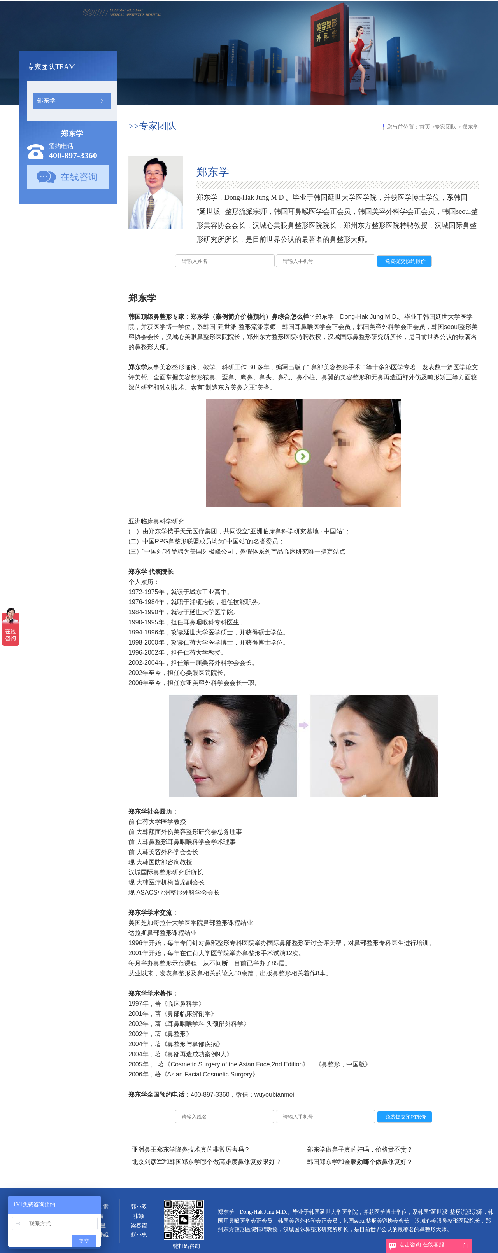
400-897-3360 (73, 155)
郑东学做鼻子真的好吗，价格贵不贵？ (360, 1149)
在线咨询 (79, 177)
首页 (424, 127)
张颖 (138, 1216)
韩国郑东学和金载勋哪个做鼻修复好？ (360, 1162)
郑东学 (46, 100)
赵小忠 (139, 1235)
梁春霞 (139, 1226)
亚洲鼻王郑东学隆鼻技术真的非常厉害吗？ (191, 1149)
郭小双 (139, 1207)
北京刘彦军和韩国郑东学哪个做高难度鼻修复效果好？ (206, 1162)
